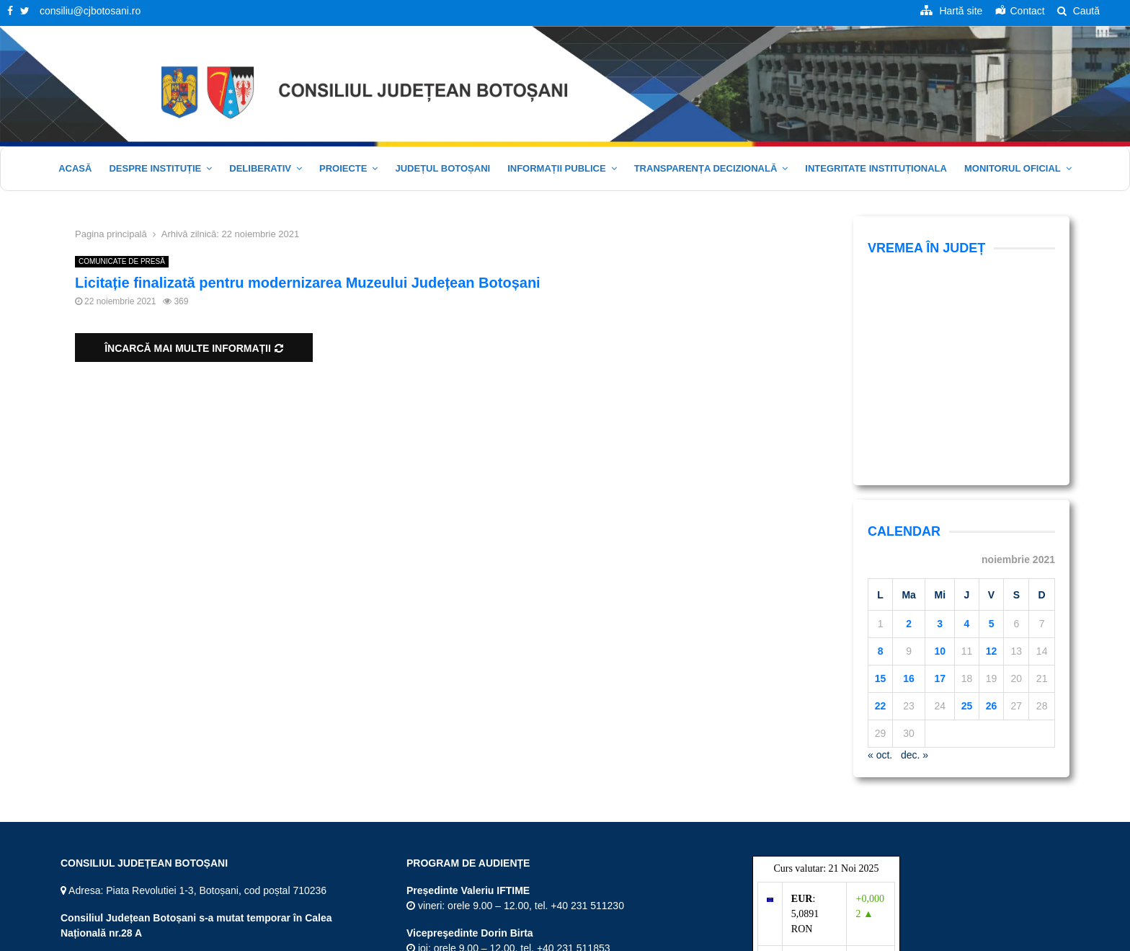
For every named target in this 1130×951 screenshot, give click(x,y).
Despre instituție (155, 168)
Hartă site (767, 937)
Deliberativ (260, 168)
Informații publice (556, 168)
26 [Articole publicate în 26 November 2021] (991, 519)
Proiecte (343, 168)
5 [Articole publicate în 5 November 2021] (992, 437)
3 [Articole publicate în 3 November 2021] (940, 437)
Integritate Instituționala (876, 168)
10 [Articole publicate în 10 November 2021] (940, 464)
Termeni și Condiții (836, 937)
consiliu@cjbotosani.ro (90, 11)
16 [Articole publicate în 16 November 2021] (909, 491)
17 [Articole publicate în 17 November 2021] (940, 491)
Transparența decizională (706, 168)
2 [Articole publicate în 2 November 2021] (909, 437)
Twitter (81, 883)
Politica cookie (1030, 937)
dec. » (914, 568)
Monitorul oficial (1012, 168)
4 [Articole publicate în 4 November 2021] (967, 437)
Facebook (88, 856)
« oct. (880, 568)
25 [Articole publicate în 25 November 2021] (967, 519)
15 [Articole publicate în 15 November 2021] (880, 491)
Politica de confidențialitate (937, 937)
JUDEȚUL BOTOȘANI (442, 168)
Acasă (75, 168)
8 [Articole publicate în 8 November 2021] (881, 464)
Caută (1078, 11)
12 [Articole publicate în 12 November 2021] (991, 464)
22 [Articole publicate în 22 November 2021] (880, 519)
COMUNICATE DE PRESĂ (122, 261)
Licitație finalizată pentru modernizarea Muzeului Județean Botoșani (307, 283)
